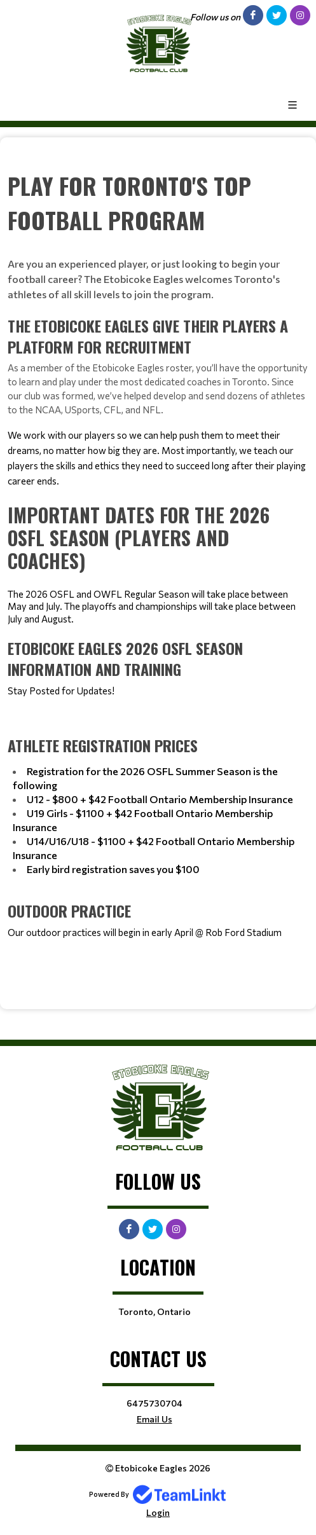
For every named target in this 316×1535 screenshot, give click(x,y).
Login (158, 1512)
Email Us (154, 1419)
